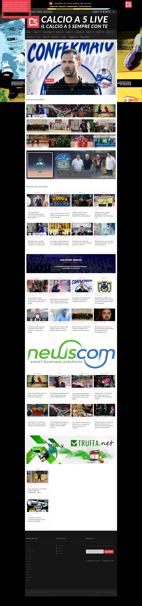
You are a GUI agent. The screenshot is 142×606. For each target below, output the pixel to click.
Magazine (72, 37)
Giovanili (29, 37)
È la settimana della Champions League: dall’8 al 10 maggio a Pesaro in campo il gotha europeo (105, 41)
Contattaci (40, 592)
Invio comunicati (48, 11)
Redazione (95, 11)
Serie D (109, 32)
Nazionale (55, 37)
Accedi (33, 11)
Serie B (68, 32)
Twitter (59, 548)
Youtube (59, 551)
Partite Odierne (84, 37)
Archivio (39, 11)
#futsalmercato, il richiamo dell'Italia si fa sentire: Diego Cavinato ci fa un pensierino (45, 41)
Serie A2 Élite (47, 32)
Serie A (36, 32)
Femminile (79, 32)
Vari (38, 37)
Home (28, 32)
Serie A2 (59, 32)
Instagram (60, 553)
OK (16, 14)
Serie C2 (99, 32)
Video (64, 37)
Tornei (45, 37)
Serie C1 (89, 32)
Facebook (59, 546)
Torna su (46, 592)
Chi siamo (33, 592)
